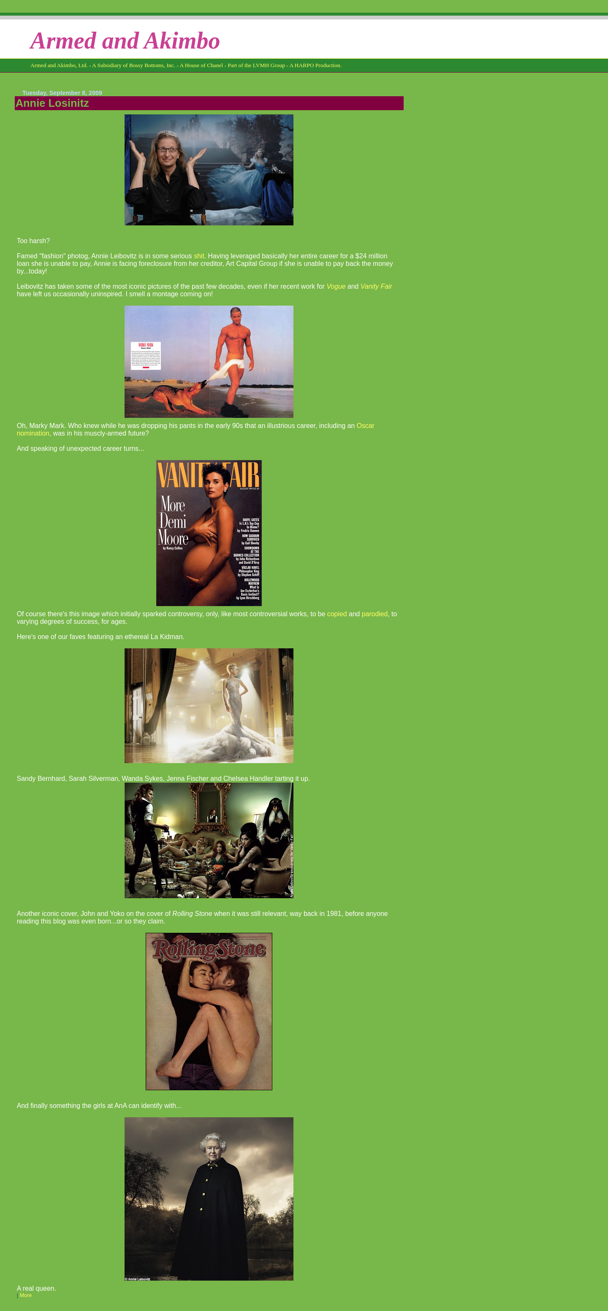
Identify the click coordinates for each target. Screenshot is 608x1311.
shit (199, 256)
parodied (375, 614)
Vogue (335, 286)
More (25, 1295)
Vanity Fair (376, 286)
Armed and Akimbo (125, 40)
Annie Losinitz (52, 103)
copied (337, 614)
